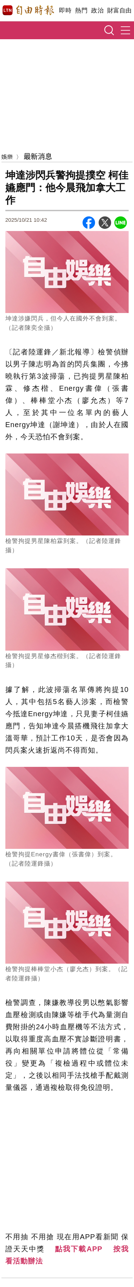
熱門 (81, 10)
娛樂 (7, 156)
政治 (97, 10)
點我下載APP (78, 1249)
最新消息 (38, 156)
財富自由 (119, 10)
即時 (65, 10)
